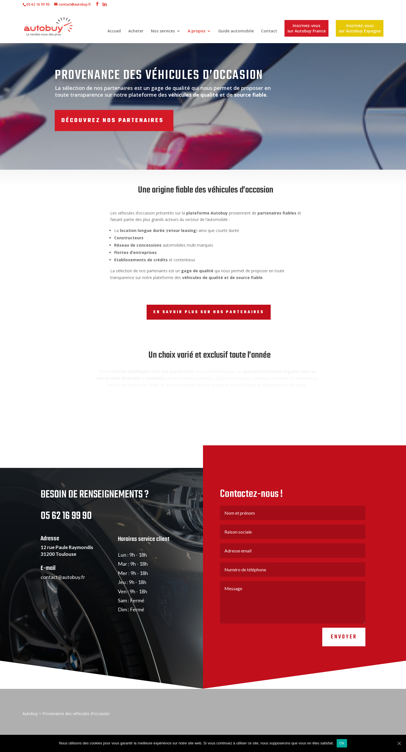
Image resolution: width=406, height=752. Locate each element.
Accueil (114, 31)
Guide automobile (236, 31)
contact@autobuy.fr (63, 596)
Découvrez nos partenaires (112, 120)
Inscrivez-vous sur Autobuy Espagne (360, 28)
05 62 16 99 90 (38, 4)
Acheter (136, 31)
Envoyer (344, 656)
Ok (341, 743)
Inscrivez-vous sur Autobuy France (306, 28)
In (104, 5)
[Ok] (399, 743)
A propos (196, 31)
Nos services (163, 31)
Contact (269, 31)
